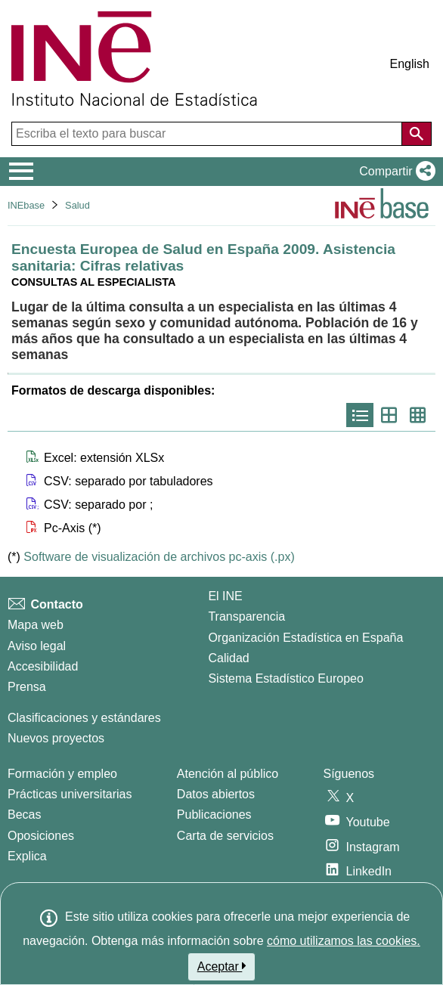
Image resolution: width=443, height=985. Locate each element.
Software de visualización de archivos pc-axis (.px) (158, 556)
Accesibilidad (43, 666)
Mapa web (36, 624)
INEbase (26, 205)
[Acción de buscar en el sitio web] (416, 134)
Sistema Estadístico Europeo (285, 678)
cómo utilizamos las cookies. (343, 940)
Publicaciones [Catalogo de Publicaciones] (214, 814)
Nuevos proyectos (56, 738)
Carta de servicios (225, 835)
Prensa (27, 686)
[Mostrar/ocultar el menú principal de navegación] (22, 171)
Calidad (228, 658)
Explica (27, 856)
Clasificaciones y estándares (84, 717)
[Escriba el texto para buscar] (208, 134)
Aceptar (221, 966)
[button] (394, 171)
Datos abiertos (216, 794)
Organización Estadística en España (305, 637)
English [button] (409, 63)
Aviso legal (37, 646)
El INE (225, 596)
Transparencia (246, 616)
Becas (24, 814)
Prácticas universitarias (70, 794)
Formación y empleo (62, 773)
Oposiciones (41, 835)
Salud (77, 205)
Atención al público (227, 773)
